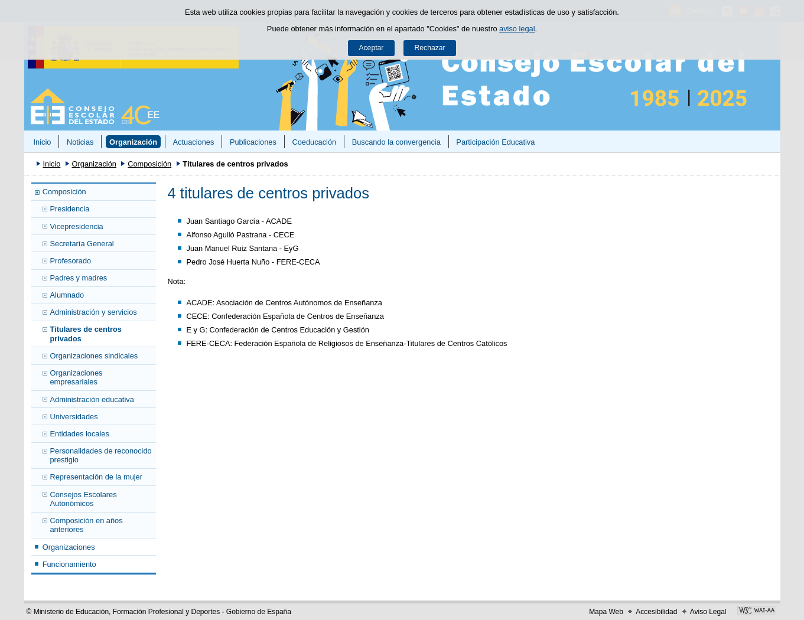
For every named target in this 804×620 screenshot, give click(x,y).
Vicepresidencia (76, 226)
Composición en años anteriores (86, 525)
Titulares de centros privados (86, 333)
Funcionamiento (69, 564)
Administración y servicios (93, 312)
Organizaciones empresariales (76, 377)
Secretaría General (82, 243)
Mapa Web (606, 612)
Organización (133, 142)
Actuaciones (193, 142)
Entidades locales (79, 433)
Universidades (74, 416)
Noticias (80, 142)
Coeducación (314, 142)
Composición (149, 163)
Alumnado (67, 295)
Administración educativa (92, 399)
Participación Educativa (495, 142)
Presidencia (70, 208)
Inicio (42, 142)
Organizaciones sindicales (94, 355)
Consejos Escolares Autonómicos (83, 499)
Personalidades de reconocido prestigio (101, 455)
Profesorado (71, 260)
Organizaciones (69, 547)
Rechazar (430, 48)
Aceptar (371, 48)
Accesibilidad (656, 612)
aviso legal (517, 28)
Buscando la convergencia (396, 142)
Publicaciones (253, 142)
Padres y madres (79, 277)
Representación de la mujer (96, 476)
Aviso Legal (708, 612)
